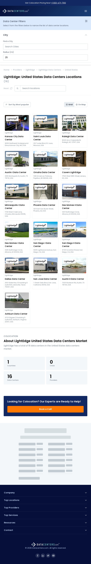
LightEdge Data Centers (50, 70)
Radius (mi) (8, 52)
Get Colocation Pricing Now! (45, 3)
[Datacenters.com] (16, 11)
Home (6, 70)
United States (71, 70)
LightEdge (30, 70)
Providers (17, 70)
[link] (38, 555)
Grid (69, 104)
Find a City (8, 41)
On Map (81, 104)
